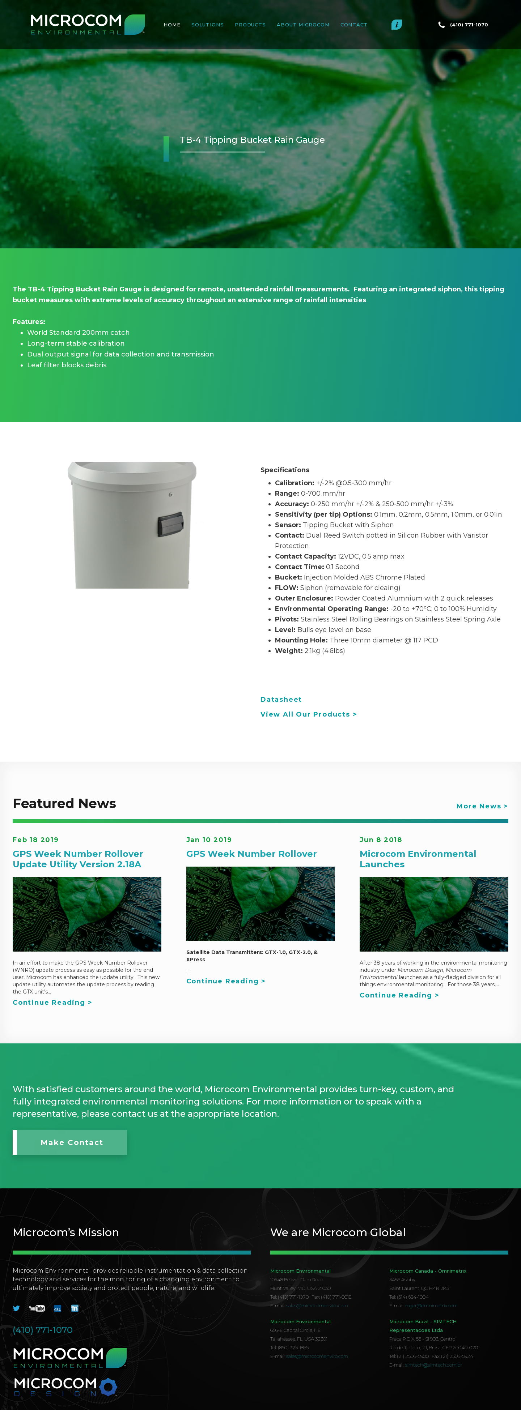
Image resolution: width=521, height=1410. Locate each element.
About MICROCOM (303, 24)
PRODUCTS (250, 24)
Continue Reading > (52, 1003)
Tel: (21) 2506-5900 (409, 1356)
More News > (482, 806)
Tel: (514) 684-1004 (409, 1297)
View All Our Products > (308, 714)
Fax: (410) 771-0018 (331, 1297)
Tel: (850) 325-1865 (289, 1347)
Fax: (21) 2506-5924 (452, 1356)
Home (172, 24)
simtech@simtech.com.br (433, 1365)
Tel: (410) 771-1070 (289, 1297)
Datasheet (281, 700)
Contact (354, 24)
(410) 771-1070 (43, 1330)
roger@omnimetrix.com (431, 1305)
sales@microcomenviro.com (317, 1305)
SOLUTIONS (207, 24)
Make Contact (72, 1142)
